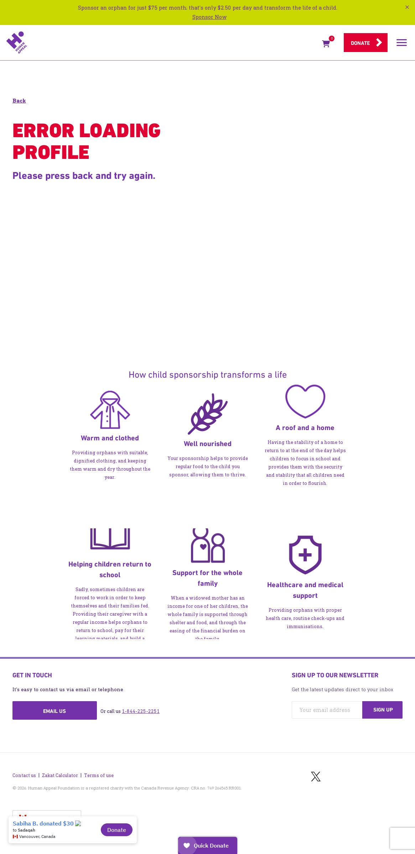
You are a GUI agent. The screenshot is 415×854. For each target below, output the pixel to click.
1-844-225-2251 (141, 711)
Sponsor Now (209, 17)
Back (19, 100)
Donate (360, 43)
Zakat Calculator (60, 775)
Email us (54, 711)
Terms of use (99, 775)
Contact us (24, 775)
